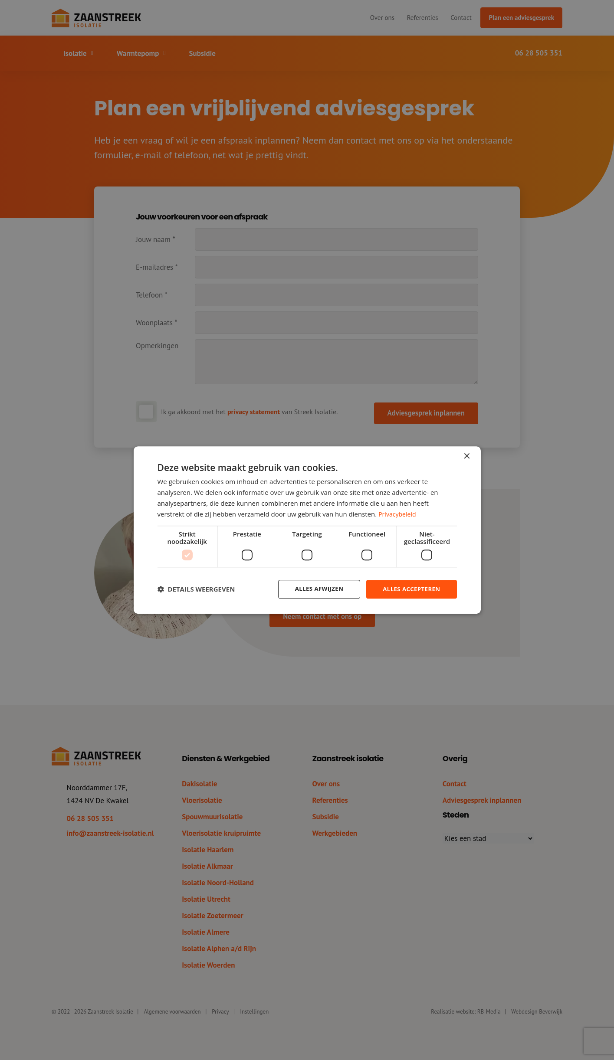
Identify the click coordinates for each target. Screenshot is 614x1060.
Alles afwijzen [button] (314, 589)
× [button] (466, 456)
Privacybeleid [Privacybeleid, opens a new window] (398, 513)
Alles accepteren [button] (410, 589)
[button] (196, 589)
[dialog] (307, 530)
